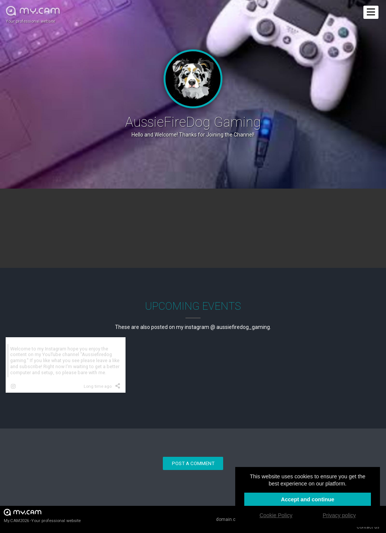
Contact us (368, 527)
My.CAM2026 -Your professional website (42, 515)
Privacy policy (339, 515)
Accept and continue (307, 499)
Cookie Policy (275, 515)
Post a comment (193, 463)
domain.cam (229, 519)
